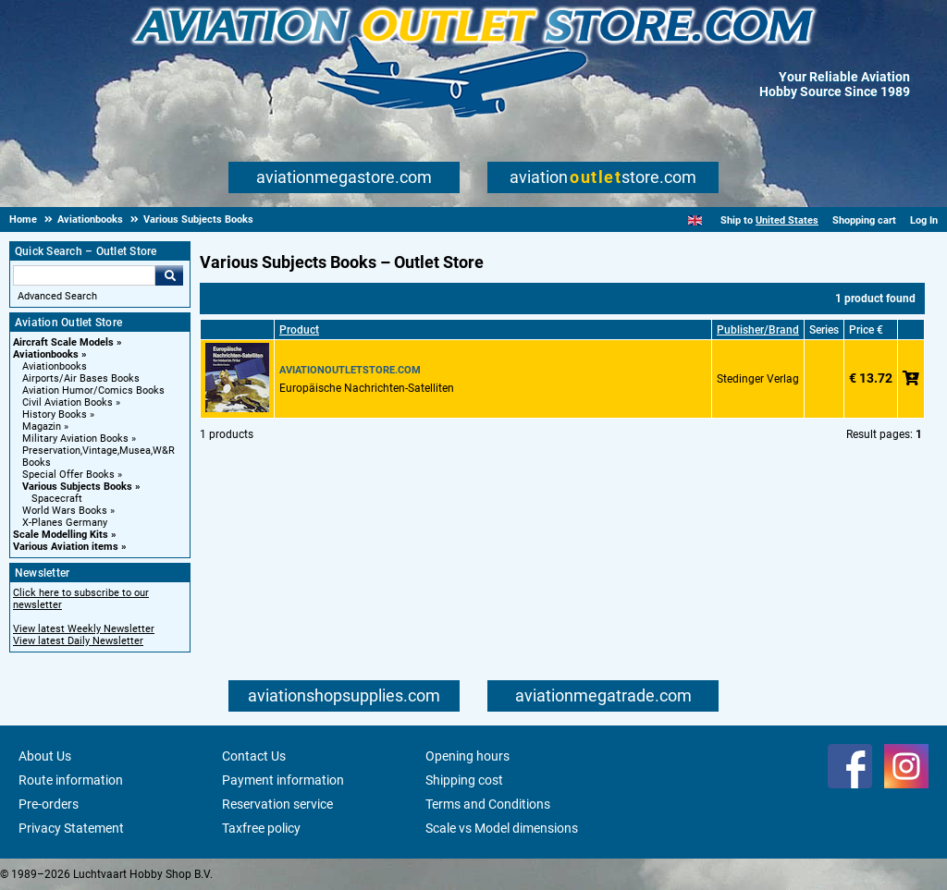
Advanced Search (57, 296)
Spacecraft (56, 499)
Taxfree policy (261, 828)
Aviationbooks (46, 354)
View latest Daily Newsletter (78, 641)
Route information (70, 780)
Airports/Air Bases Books (81, 378)
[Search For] (84, 275)
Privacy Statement (71, 828)
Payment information (283, 780)
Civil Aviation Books (67, 402)
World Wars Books (64, 511)
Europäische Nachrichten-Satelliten (366, 388)
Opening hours (467, 756)
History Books (54, 414)
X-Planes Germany (64, 523)
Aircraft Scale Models (63, 342)
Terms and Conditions (487, 804)
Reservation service (277, 804)
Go (169, 275)
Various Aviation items (65, 547)
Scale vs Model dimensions (501, 828)
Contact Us (254, 756)
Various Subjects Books (77, 487)
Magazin (41, 427)
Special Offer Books (68, 475)
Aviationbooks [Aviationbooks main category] (54, 366)
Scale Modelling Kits (60, 535)
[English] (695, 220)
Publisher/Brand (758, 329)
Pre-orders (48, 804)
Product (299, 329)
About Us (44, 756)
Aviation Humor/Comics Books (93, 390)
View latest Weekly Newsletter (83, 629)
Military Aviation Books (75, 439)
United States (787, 220)
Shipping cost (464, 780)
